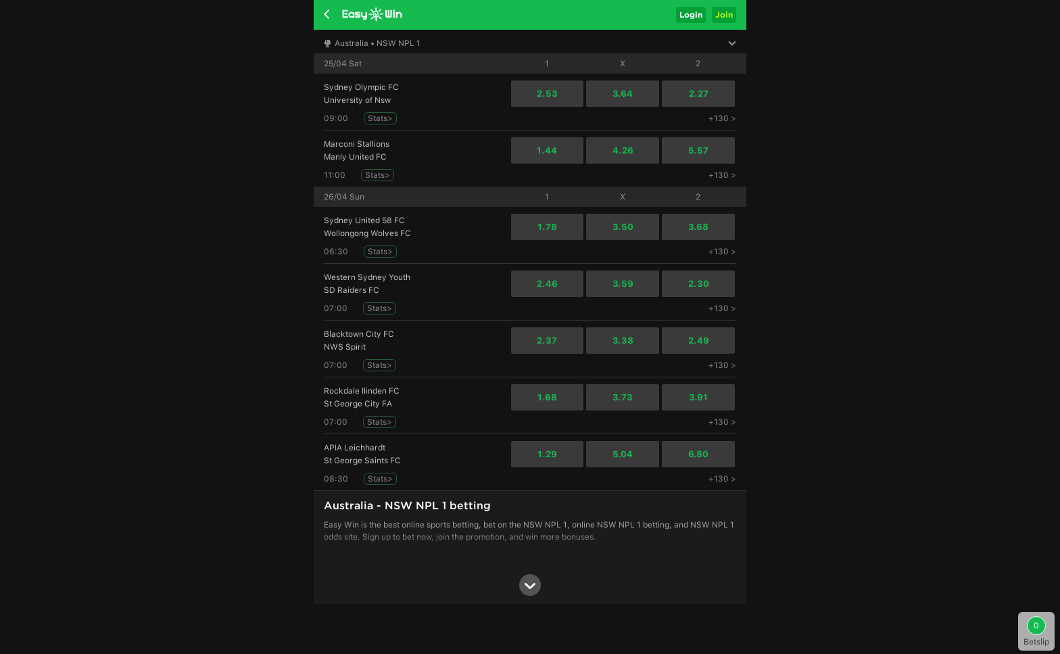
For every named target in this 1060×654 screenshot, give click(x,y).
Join (724, 14)
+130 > (722, 118)
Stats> (380, 118)
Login (690, 14)
